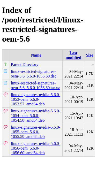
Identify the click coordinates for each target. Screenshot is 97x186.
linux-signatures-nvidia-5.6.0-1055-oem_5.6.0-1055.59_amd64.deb (35, 132)
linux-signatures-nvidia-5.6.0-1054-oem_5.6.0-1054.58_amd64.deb (35, 115)
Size (89, 55)
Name (36, 55)
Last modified (73, 55)
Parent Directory (24, 64)
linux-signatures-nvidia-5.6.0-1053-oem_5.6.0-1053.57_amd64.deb (35, 99)
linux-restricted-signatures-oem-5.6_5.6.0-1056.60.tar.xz (35, 85)
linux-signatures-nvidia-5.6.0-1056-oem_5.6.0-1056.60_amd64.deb (35, 148)
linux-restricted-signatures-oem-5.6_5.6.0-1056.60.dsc (33, 73)
